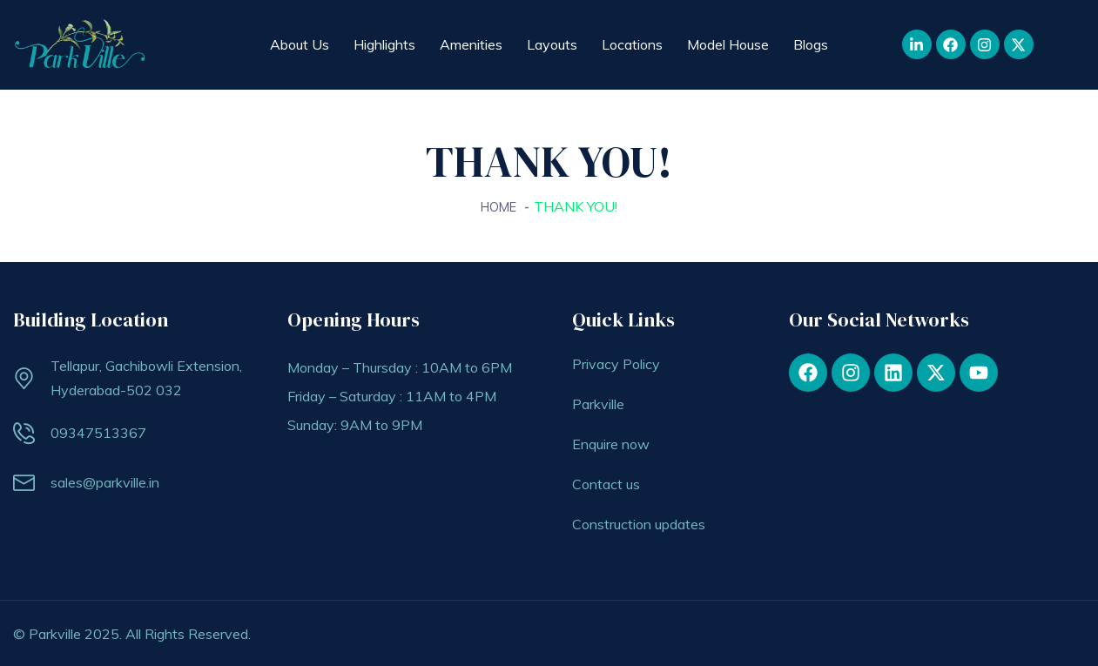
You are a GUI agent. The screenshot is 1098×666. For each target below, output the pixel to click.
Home (499, 206)
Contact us (606, 483)
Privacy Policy (616, 363)
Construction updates (638, 523)
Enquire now (611, 443)
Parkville (598, 403)
